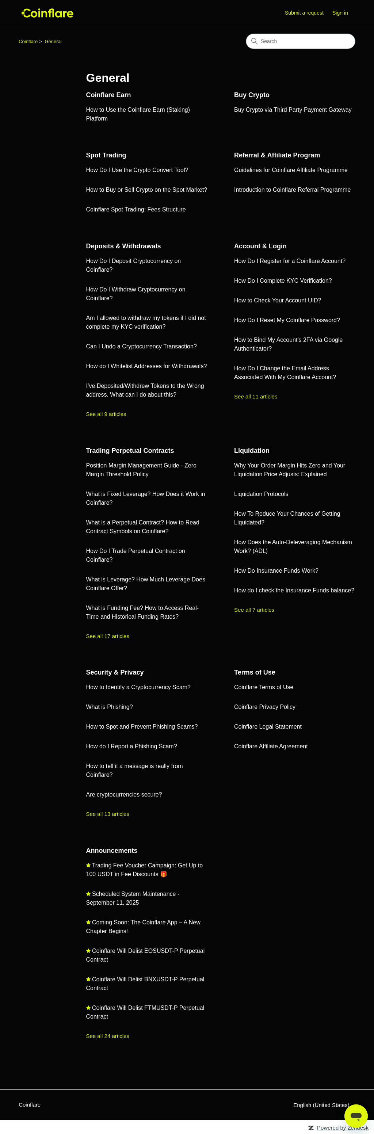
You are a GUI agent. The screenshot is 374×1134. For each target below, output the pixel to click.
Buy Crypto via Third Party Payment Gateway (293, 110)
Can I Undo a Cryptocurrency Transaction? (141, 346)
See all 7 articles (254, 610)
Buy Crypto (252, 95)
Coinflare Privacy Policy (264, 707)
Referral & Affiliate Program (277, 155)
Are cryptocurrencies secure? (124, 794)
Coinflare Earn (108, 95)
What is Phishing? (109, 707)
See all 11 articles (255, 396)
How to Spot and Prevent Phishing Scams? (142, 726)
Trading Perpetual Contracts (130, 450)
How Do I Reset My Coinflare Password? (287, 320)
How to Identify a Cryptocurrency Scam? (138, 687)
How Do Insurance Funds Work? (276, 571)
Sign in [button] (340, 13)
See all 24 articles (107, 1036)
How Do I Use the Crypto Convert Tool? (137, 170)
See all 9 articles (106, 414)
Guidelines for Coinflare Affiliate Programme (291, 170)
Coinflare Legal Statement (268, 726)
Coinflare (28, 41)
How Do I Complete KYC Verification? (283, 281)
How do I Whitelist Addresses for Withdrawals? (146, 366)
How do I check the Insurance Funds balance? (294, 590)
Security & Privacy (115, 672)
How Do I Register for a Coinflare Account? (290, 261)
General (53, 41)
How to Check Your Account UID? (277, 300)
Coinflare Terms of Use (263, 687)
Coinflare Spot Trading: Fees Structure (136, 209)
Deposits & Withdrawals (123, 246)
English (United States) (324, 1105)
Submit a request (304, 13)
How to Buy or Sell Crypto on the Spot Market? (146, 190)
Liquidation (252, 450)
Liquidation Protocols (261, 494)
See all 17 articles (107, 636)
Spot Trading (106, 155)
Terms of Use (254, 672)
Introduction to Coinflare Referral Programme (292, 190)
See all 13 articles (107, 814)
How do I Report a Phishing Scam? (131, 746)
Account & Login (260, 246)
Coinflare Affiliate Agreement (271, 746)
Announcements (112, 850)
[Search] (300, 41)
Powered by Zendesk (343, 1128)
